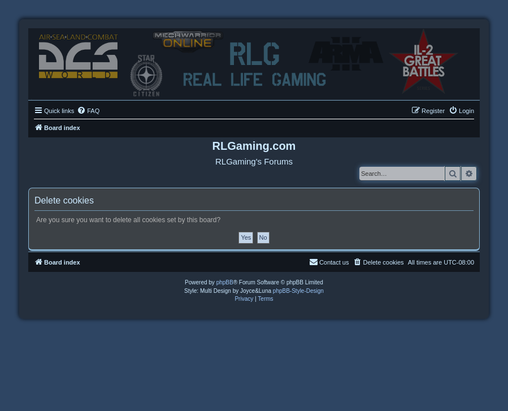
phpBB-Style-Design (298, 291)
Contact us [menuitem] (329, 262)
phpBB (224, 282)
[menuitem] (88, 111)
